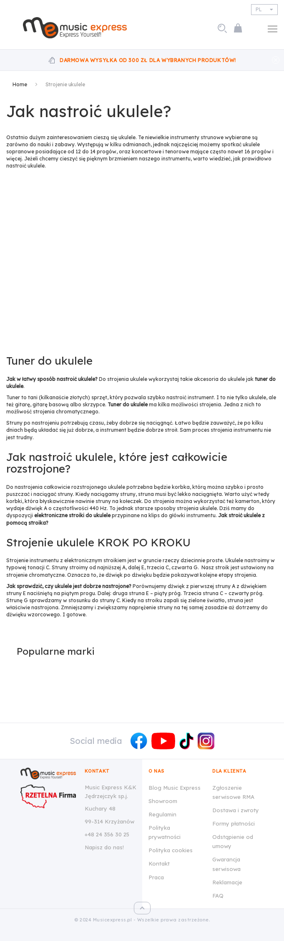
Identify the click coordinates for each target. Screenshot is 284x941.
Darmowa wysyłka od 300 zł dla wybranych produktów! (148, 60)
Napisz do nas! (104, 847)
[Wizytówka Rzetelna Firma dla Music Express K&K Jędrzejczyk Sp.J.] (48, 796)
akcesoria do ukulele (219, 379)
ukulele (127, 137)
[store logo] (78, 27)
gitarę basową (51, 404)
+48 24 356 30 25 (107, 834)
